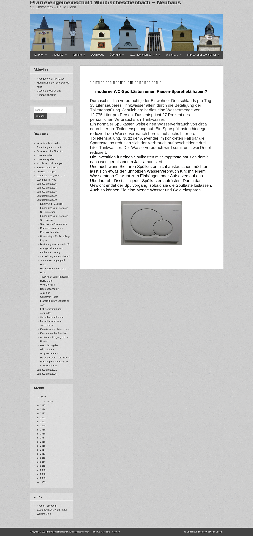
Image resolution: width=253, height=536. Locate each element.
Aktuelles (58, 54)
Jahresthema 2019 (47, 196)
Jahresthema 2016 (47, 183)
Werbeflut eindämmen (52, 317)
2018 (43, 433)
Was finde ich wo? (46, 179)
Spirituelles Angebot (47, 167)
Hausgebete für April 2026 (51, 78)
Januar (50, 401)
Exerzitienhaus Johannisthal (52, 509)
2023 (43, 413)
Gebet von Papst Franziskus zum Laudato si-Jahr (55, 301)
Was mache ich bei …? (143, 54)
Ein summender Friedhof (53, 333)
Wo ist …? (172, 54)
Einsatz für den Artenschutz (54, 329)
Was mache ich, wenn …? (51, 175)
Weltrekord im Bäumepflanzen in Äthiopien (49, 288)
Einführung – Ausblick (51, 204)
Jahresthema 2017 (47, 187)
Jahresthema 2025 (47, 373)
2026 (43, 397)
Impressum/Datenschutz (201, 54)
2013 (43, 453)
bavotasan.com (215, 532)
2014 (43, 449)
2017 (43, 437)
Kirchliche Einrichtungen (50, 163)
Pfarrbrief (38, 54)
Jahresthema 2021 (47, 369)
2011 (43, 462)
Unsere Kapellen (46, 159)
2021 (43, 421)
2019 (43, 429)
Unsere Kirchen (45, 155)
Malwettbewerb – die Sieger (55, 357)
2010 (43, 466)
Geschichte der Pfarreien (50, 151)
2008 (43, 470)
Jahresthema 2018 (47, 191)
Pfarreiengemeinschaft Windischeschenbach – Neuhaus (73, 532)
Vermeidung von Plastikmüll (55, 256)
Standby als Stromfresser (53, 224)
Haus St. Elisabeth (47, 505)
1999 (43, 482)
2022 (43, 417)
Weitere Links (44, 514)
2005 (43, 478)
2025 (43, 405)
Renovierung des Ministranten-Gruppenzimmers (49, 349)
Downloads (97, 54)
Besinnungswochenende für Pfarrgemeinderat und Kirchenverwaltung (55, 248)
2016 (43, 441)
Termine (77, 54)
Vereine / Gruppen (46, 171)
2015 (43, 445)
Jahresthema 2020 (47, 200)
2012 (43, 458)
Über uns (115, 54)
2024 (43, 409)
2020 (43, 425)
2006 (43, 474)
